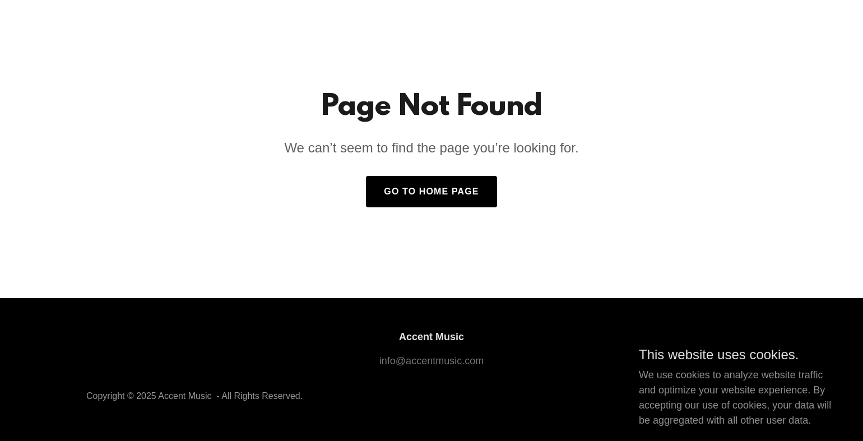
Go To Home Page (431, 191)
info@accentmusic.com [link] (431, 360)
